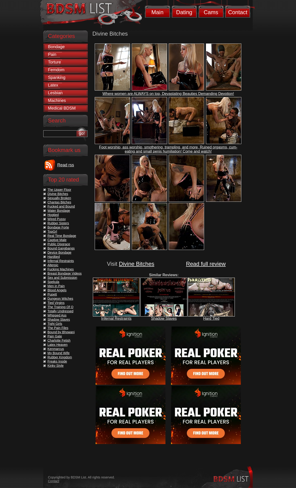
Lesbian (55, 93)
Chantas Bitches (59, 202)
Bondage (56, 46)
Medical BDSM (62, 108)
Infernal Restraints (116, 318)
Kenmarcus (55, 349)
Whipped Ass (57, 315)
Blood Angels (57, 290)
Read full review (206, 264)
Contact (237, 12)
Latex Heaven (57, 345)
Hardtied (53, 257)
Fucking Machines (60, 269)
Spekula (53, 282)
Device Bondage (59, 252)
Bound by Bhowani (61, 332)
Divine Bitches (136, 264)
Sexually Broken (59, 198)
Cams (211, 12)
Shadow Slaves (164, 318)
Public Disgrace (58, 244)
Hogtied (53, 215)
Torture (54, 62)
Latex (53, 85)
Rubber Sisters (58, 223)
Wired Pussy (56, 219)
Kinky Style (55, 365)
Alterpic (52, 265)
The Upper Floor (59, 190)
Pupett (52, 294)
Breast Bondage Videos (64, 273)
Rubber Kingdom (59, 357)
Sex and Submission (62, 277)
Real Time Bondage (61, 236)
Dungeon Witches (60, 298)
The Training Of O (60, 307)
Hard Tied (211, 318)
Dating (184, 12)
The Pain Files (57, 328)
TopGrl (52, 231)
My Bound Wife (58, 353)
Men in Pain (56, 286)
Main (157, 12)
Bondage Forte (58, 227)
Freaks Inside (57, 361)
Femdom (56, 69)
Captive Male (57, 240)
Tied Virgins (55, 303)
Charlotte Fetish (59, 340)
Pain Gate (54, 336)
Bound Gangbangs (61, 248)
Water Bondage (58, 210)
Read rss (65, 165)
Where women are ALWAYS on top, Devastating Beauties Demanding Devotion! (168, 94)
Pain (52, 54)
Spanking (56, 77)
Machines (57, 100)
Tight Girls (54, 324)
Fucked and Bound (61, 206)
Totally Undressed (60, 311)
